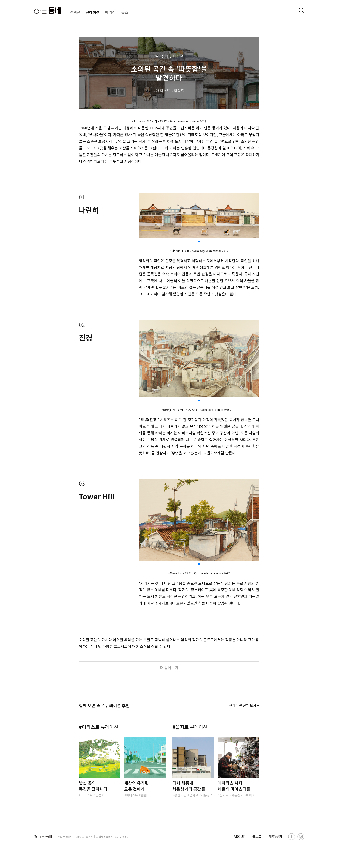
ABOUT (239, 836)
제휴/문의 (275, 836)
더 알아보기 (169, 667)
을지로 (193, 795)
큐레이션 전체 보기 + (244, 705)
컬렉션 (75, 12)
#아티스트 (98, 726)
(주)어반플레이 (64, 836)
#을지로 (189, 726)
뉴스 (124, 12)
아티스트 (163, 90)
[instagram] (300, 836)
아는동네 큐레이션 (169, 56)
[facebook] (291, 836)
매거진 (110, 12)
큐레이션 (93, 12)
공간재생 (180, 795)
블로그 (256, 836)
